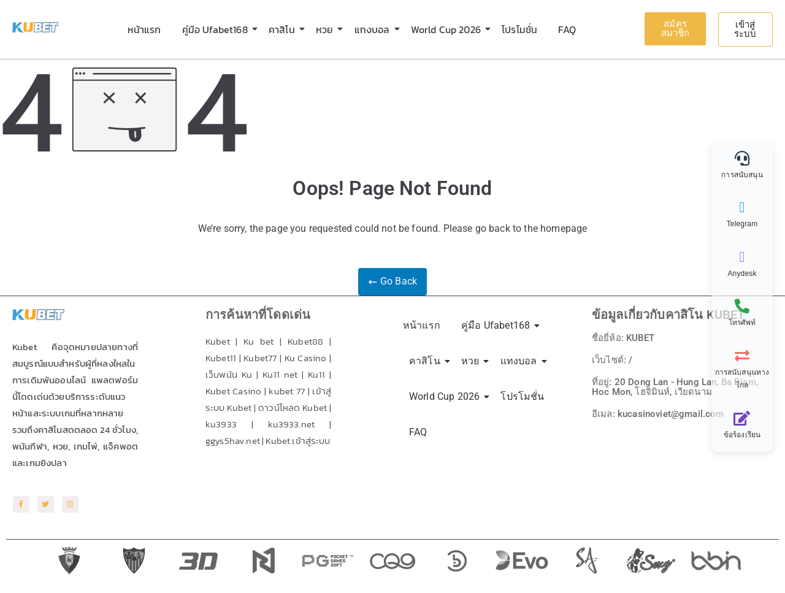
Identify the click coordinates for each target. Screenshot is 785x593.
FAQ (566, 29)
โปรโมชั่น (519, 29)
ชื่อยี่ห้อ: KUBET (625, 337)
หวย (326, 29)
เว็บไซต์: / (613, 359)
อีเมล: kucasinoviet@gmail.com (661, 413)
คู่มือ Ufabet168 (217, 29)
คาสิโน (284, 29)
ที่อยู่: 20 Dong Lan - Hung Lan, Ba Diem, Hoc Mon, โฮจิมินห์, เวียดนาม (680, 386)
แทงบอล (374, 29)
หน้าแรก (144, 29)
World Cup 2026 (448, 29)
